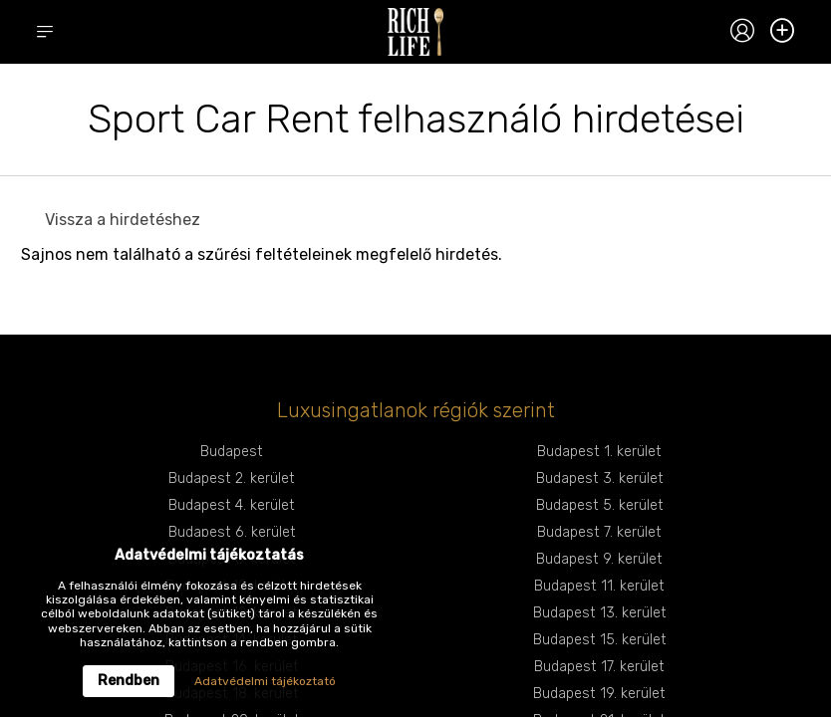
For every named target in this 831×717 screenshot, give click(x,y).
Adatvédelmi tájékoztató (265, 681)
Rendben (128, 680)
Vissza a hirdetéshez (122, 219)
